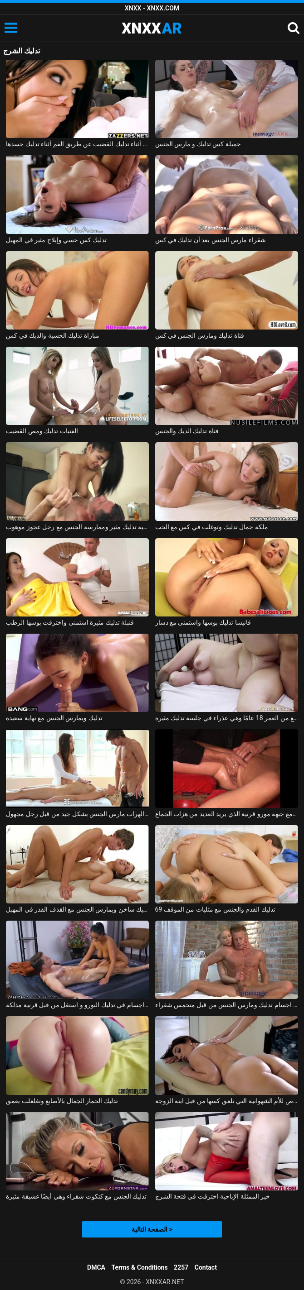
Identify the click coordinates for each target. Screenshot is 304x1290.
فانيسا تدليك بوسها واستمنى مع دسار (203, 622)
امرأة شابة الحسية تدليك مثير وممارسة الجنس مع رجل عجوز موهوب (77, 526)
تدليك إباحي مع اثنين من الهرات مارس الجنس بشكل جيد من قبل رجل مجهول (77, 813)
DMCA (96, 1267)
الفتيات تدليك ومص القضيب (42, 431)
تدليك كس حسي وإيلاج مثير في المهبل (56, 240)
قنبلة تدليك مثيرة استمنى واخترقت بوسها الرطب (70, 622)
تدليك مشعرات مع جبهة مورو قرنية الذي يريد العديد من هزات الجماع (226, 813)
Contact (206, 1267)
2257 (181, 1267)
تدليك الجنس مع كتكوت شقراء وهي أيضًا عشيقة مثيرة (76, 1196)
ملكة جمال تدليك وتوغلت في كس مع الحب (211, 526)
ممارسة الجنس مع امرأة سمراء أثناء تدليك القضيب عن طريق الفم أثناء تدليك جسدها (77, 144)
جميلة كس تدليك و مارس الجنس (198, 144)
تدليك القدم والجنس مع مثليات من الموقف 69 (215, 909)
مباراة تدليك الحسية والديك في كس (52, 335)
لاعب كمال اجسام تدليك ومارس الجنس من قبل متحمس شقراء (226, 1004)
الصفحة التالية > (152, 1229)
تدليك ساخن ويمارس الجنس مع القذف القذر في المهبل (77, 909)
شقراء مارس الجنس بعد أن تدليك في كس (210, 240)
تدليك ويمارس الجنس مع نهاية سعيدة (54, 717)
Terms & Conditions (140, 1267)
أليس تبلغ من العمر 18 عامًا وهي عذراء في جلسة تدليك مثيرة (226, 717)
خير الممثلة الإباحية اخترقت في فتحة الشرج (212, 1196)
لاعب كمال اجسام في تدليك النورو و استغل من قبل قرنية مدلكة (77, 1004)
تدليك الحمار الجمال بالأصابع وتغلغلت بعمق (62, 1100)
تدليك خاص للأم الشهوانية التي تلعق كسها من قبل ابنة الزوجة (226, 1100)
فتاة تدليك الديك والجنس (187, 431)
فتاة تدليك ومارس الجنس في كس (199, 335)
